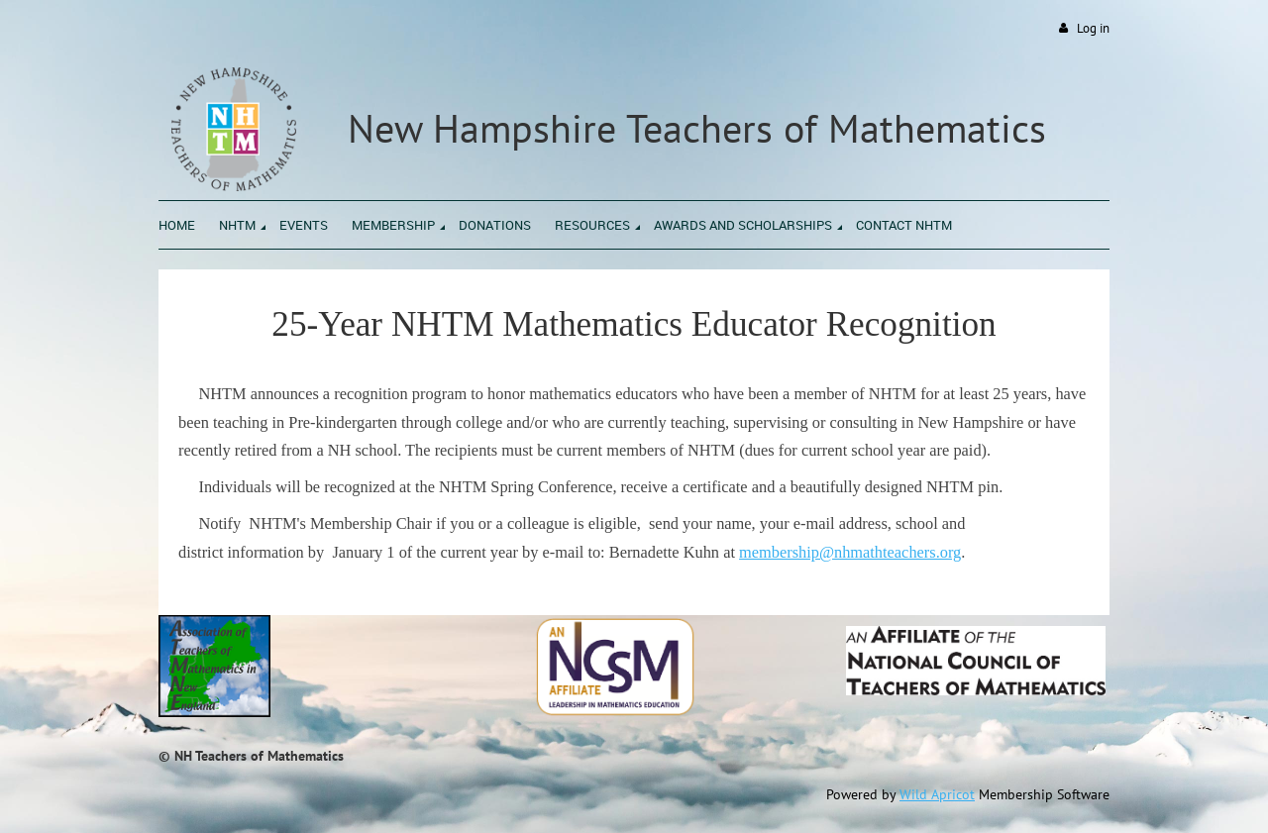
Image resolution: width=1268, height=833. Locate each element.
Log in (1093, 28)
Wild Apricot (937, 794)
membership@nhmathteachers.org (850, 552)
